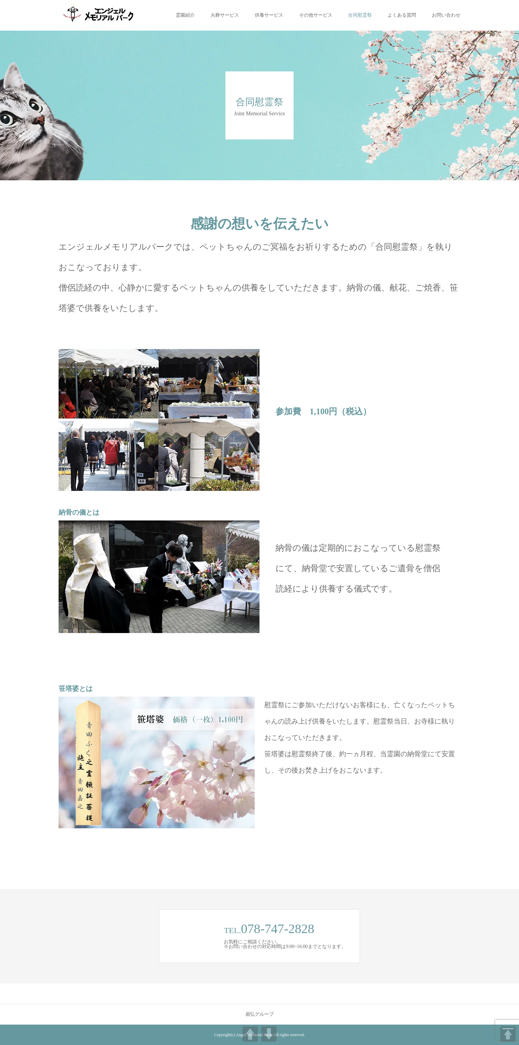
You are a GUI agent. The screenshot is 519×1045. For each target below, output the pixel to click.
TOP (508, 1034)
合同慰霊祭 (360, 15)
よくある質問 (402, 15)
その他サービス (315, 15)
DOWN (269, 1034)
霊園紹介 (185, 15)
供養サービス (269, 15)
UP (250, 1034)
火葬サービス (224, 15)
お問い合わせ (446, 15)
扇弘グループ (259, 1014)
